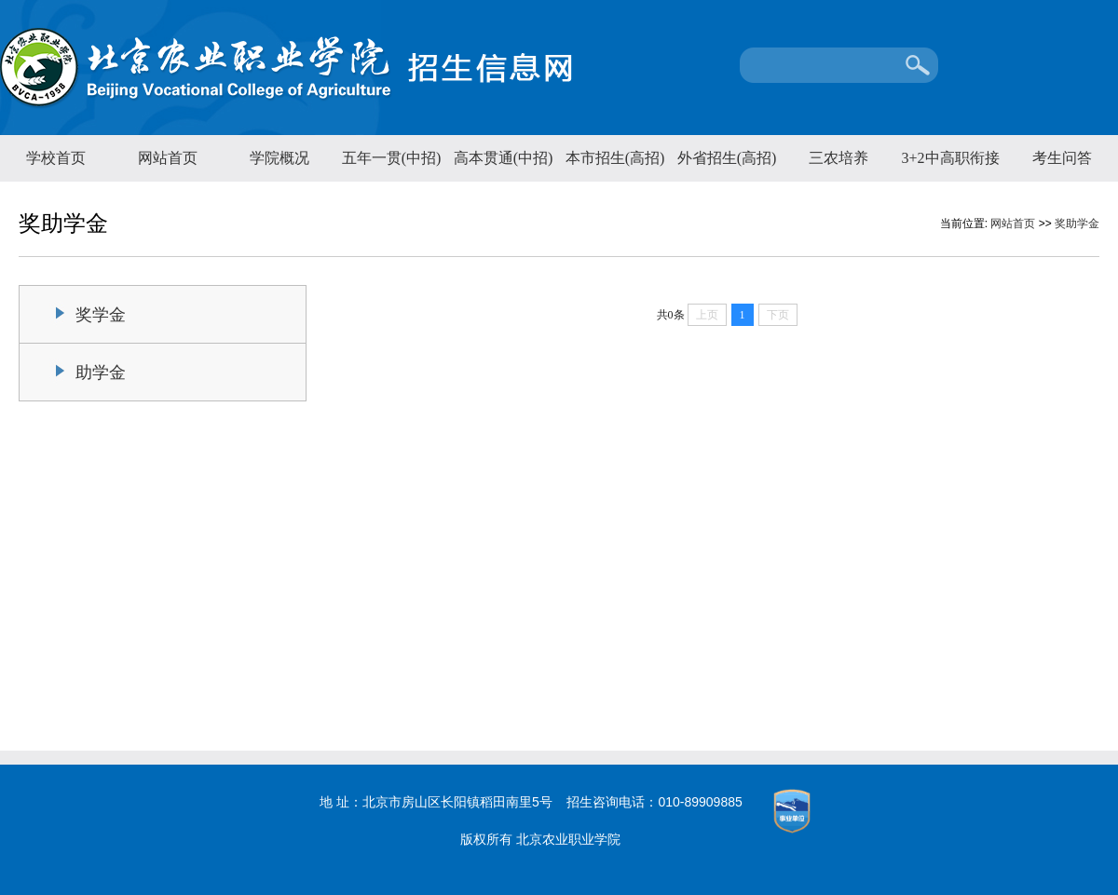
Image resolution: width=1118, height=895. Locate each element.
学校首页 (56, 158)
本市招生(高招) (615, 158)
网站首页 (168, 158)
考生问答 (1062, 158)
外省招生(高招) (727, 158)
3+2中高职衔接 (950, 158)
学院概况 (279, 158)
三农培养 (838, 158)
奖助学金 (1077, 223)
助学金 (100, 372)
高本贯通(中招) (503, 158)
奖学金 (100, 314)
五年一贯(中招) (392, 158)
